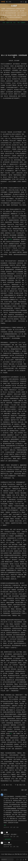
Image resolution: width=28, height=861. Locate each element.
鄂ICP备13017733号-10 (21, 854)
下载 (18, 22)
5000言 (3, 1)
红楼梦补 (23, 22)
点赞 (14, 827)
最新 (22, 790)
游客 (6, 832)
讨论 (10, 1)
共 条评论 (4, 790)
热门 (7, 1)
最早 (26, 790)
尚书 (11, 733)
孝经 (11, 239)
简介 (14, 22)
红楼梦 (17, 60)
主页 (15, 60)
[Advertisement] (14, 39)
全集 (4, 22)
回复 (17, 827)
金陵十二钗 (9, 22)
